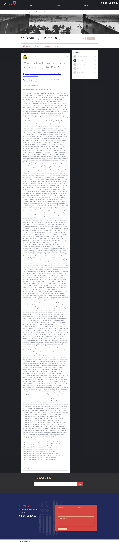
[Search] (83, 38)
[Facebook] (102, 3)
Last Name (79, 507)
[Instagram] (106, 3)
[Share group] (97, 38)
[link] (27, 46)
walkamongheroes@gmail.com (28, 509)
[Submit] (80, 484)
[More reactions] (29, 463)
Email (35, 480)
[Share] (67, 56)
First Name (60, 507)
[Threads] (117, 3)
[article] (45, 263)
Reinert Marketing (28, 541)
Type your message (62, 518)
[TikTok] (113, 3)
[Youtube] (110, 3)
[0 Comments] (64, 463)
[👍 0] (24, 463)
